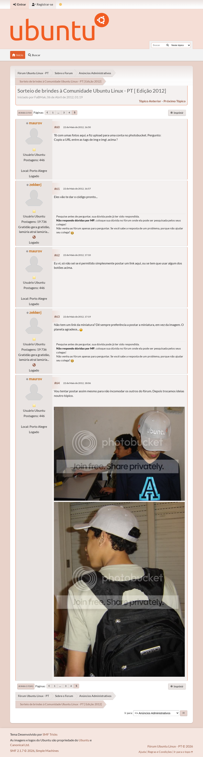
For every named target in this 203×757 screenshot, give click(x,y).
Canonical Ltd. (20, 745)
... (58, 112)
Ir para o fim (25, 113)
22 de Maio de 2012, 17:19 (77, 316)
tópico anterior (150, 101)
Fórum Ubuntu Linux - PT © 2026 (170, 746)
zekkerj (35, 184)
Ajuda (142, 751)
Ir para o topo (25, 686)
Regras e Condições (160, 751)
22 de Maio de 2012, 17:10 (77, 255)
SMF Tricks (50, 734)
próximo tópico (175, 101)
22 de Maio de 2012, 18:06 (77, 383)
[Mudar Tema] (60, 4)
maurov (35, 123)
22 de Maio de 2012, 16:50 (77, 127)
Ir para (128, 713)
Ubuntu (84, 740)
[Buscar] (168, 45)
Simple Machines (47, 750)
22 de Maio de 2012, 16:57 (77, 188)
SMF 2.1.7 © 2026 (22, 750)
